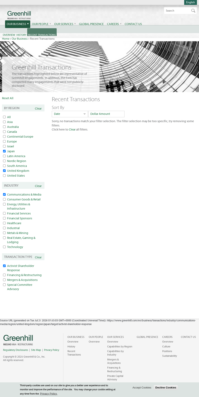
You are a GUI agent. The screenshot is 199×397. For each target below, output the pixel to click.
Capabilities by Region (119, 346)
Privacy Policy (51, 350)
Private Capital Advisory (115, 378)
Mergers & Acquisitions (22, 280)
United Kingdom (18, 171)
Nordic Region (16, 161)
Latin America (16, 156)
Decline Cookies (165, 387)
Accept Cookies (141, 387)
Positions (167, 351)
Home (5, 38)
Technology (15, 247)
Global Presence (91, 24)
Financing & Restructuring (24, 275)
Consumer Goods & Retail (24, 199)
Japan (11, 151)
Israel (10, 146)
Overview (72, 341)
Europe (12, 141)
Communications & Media (24, 194)
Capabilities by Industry (115, 353)
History (71, 346)
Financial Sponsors (19, 218)
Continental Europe (20, 136)
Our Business (16, 24)
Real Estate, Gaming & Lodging (21, 240)
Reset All (7, 98)
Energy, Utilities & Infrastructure (18, 206)
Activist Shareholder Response (20, 268)
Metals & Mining (17, 233)
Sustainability (169, 356)
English (190, 2)
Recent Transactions (74, 353)
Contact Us (133, 24)
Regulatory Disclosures (15, 350)
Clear (38, 108)
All (9, 117)
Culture (166, 346)
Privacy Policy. (48, 393)
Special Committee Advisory (19, 287)
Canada (12, 132)
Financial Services (19, 213)
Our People (40, 24)
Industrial (13, 228)
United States (16, 175)
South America (17, 166)
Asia (10, 122)
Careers (113, 24)
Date (57, 114)
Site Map (36, 350)
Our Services (63, 24)
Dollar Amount (100, 114)
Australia (13, 127)
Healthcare (14, 223)
